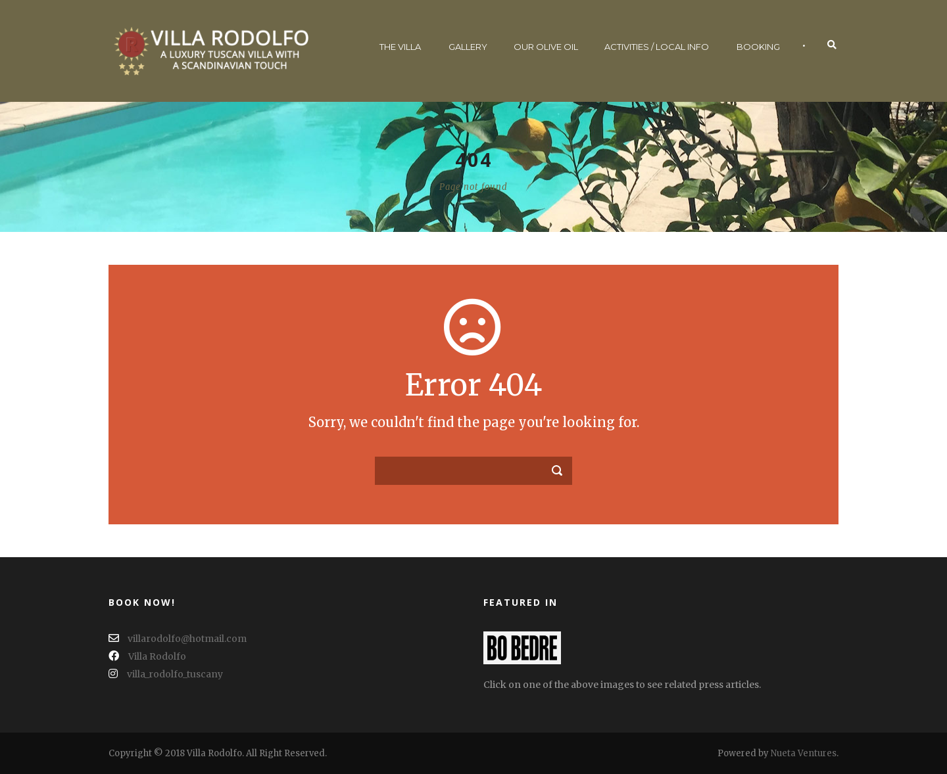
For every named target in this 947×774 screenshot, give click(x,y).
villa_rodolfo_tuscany (166, 674)
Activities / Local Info (656, 46)
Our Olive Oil (546, 46)
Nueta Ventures (804, 753)
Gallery (468, 46)
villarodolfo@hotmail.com (178, 639)
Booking (758, 46)
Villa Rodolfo (147, 656)
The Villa (400, 46)
